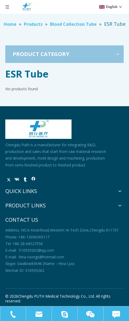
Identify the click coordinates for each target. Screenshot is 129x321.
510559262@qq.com (36, 250)
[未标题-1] (38, 129)
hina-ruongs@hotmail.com (41, 256)
